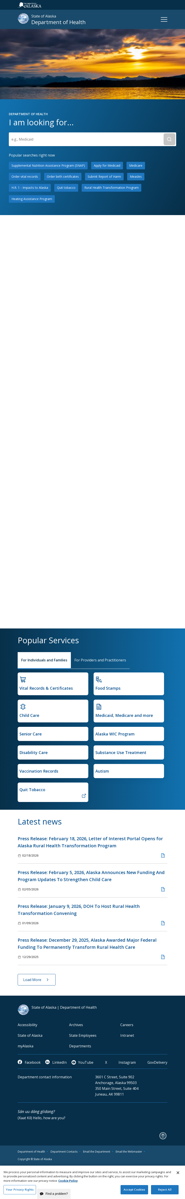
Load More (32, 979)
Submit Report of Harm (104, 176)
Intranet (127, 1035)
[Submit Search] (169, 139)
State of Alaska (30, 1035)
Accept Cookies (134, 1192)
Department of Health (31, 1151)
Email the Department (96, 1151)
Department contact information (45, 1077)
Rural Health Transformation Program (111, 187)
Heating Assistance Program (31, 199)
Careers (126, 1024)
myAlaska (25, 1046)
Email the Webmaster (129, 1151)
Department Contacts (64, 1151)
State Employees (82, 1035)
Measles (136, 176)
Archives (76, 1024)
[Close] (178, 1175)
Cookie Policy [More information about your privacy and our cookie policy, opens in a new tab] (68, 1183)
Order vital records (24, 176)
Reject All (165, 1192)
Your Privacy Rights (20, 1192)
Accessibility (27, 1024)
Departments (80, 1046)
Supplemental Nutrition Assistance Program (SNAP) (48, 165)
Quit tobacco (66, 187)
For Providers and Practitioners (100, 660)
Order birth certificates (63, 176)
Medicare (135, 165)
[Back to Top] (163, 1135)
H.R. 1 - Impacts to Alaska (29, 187)
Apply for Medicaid (107, 165)
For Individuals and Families (44, 660)
